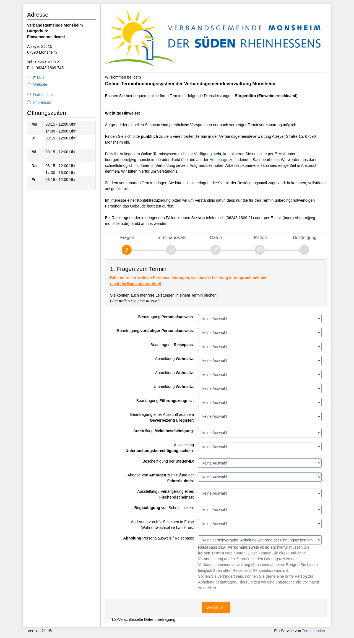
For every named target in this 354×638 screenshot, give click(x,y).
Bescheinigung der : (168, 461)
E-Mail (38, 78)
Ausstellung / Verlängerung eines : (165, 494)
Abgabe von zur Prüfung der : (160, 478)
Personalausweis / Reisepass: (158, 538)
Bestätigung (304, 237)
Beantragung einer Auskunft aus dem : (162, 417)
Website (40, 84)
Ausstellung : (164, 431)
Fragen (127, 237)
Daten (216, 237)
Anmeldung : (174, 372)
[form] (216, 437)
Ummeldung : (174, 386)
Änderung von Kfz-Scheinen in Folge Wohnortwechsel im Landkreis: (162, 525)
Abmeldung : (174, 358)
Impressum (42, 102)
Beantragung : (166, 317)
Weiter (212, 607)
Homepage (218, 159)
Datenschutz (44, 94)
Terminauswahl (171, 237)
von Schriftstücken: (164, 507)
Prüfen (260, 237)
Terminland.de (314, 631)
